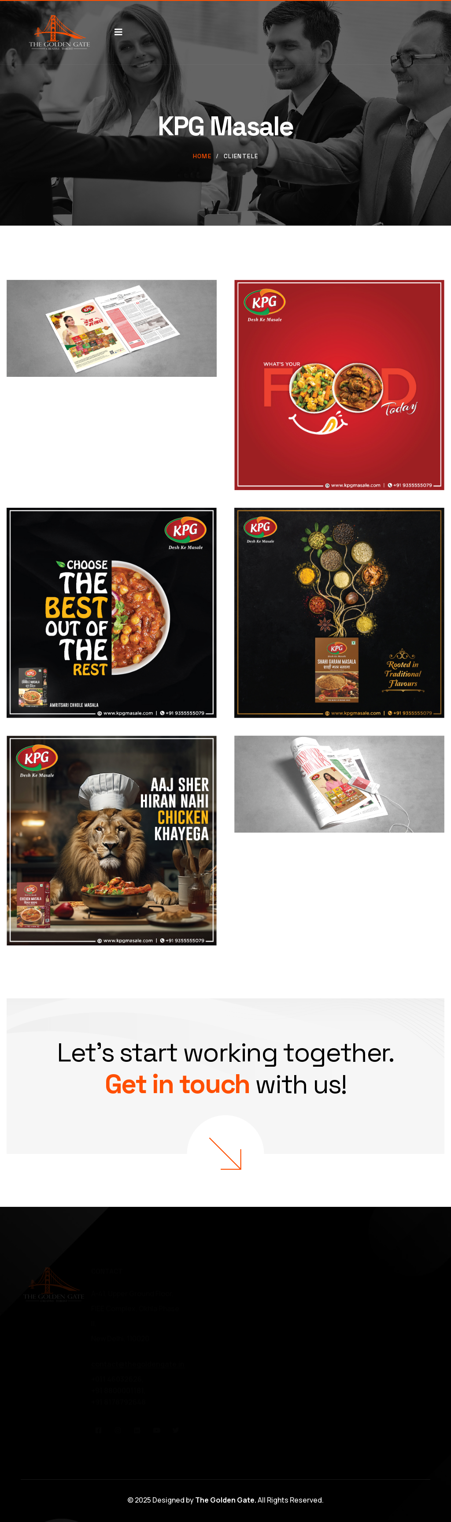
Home (202, 156)
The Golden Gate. (225, 1500)
